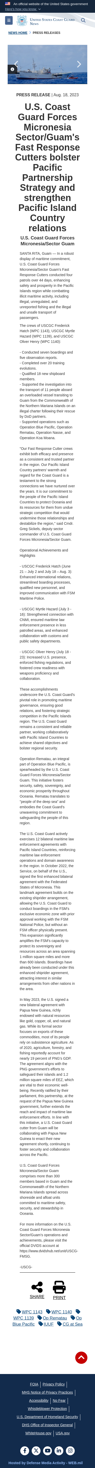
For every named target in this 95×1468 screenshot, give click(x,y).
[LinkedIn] (58, 1451)
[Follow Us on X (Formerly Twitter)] (36, 1451)
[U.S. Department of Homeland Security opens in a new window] (47, 1417)
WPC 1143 (28, 1312)
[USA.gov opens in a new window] (63, 1433)
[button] (23, 9)
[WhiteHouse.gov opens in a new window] (38, 1433)
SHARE (37, 1290)
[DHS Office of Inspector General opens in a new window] (47, 1425)
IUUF (45, 1324)
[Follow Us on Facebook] (24, 1451)
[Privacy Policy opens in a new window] (54, 1384)
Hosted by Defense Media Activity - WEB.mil (46, 1463)
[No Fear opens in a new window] (59, 1400)
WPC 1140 (58, 1312)
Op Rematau (51, 1318)
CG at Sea (68, 1324)
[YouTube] (47, 1451)
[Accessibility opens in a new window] (38, 1400)
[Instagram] (70, 1451)
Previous (16, 64)
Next (78, 64)
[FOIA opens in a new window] (34, 1384)
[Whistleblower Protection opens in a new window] (47, 1409)
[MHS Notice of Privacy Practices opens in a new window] (47, 1392)
